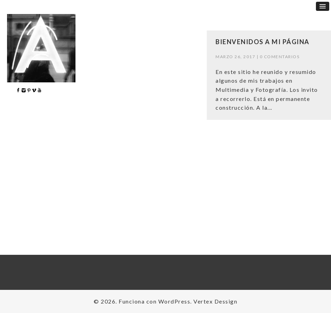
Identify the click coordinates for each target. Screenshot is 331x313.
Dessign (226, 301)
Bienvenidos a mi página (263, 42)
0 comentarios (280, 56)
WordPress (174, 301)
